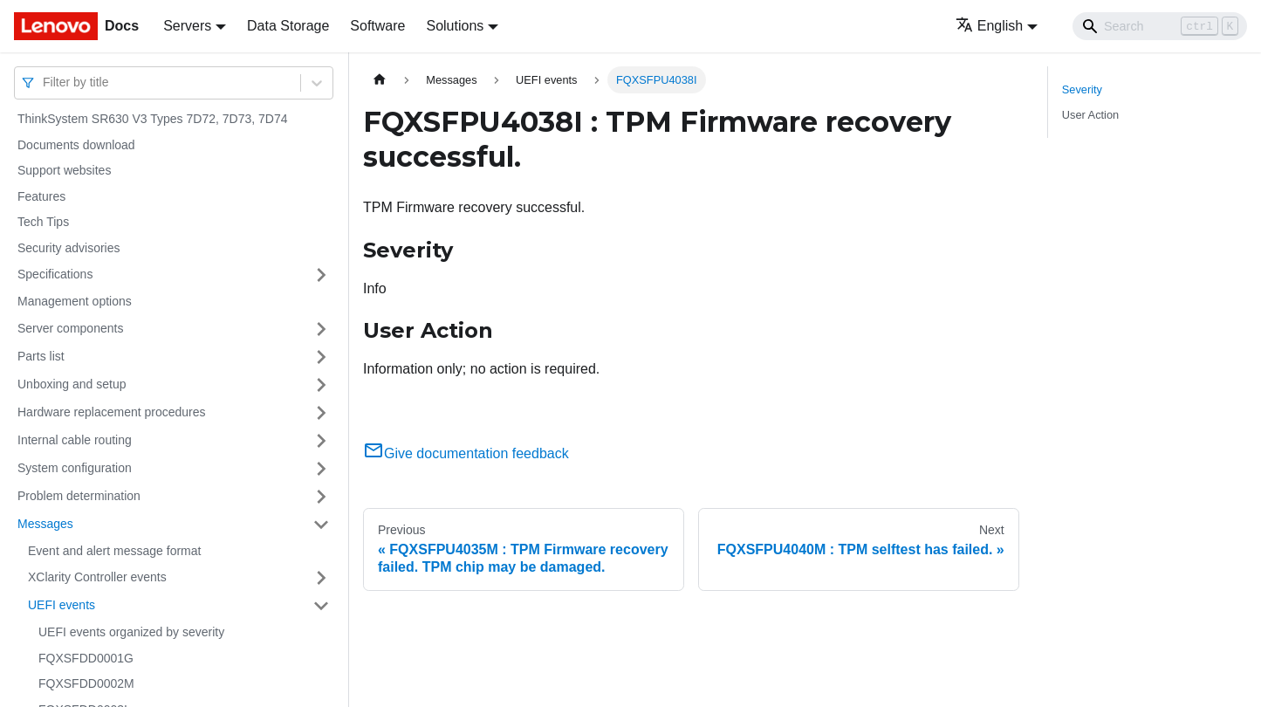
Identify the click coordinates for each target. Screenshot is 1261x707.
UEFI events (61, 605)
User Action (1090, 114)
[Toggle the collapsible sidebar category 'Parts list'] (321, 357)
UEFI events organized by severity (131, 632)
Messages (45, 524)
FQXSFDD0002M (86, 683)
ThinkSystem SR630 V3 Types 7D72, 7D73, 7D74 (152, 119)
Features (41, 196)
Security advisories (68, 248)
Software (377, 25)
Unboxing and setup (72, 384)
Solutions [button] (454, 25)
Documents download (76, 145)
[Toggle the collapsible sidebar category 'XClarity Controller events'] (321, 578)
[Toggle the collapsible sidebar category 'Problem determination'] (321, 497)
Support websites (64, 170)
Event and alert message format (114, 551)
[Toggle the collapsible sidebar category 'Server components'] (321, 329)
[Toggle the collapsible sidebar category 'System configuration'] (321, 469)
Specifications (55, 274)
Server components (70, 328)
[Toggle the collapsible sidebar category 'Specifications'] (321, 275)
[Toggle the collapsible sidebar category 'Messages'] (321, 525)
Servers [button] (187, 25)
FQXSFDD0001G (86, 658)
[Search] (1160, 26)
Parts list (41, 356)
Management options (74, 301)
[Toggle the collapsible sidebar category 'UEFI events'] (321, 606)
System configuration (74, 468)
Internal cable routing (74, 440)
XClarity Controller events (97, 577)
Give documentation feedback (466, 453)
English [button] (989, 25)
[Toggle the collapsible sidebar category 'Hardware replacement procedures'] (321, 413)
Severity (1082, 89)
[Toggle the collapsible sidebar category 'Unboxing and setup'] (321, 385)
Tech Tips (43, 222)
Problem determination (78, 496)
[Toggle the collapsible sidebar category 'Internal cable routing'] (321, 441)
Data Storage (288, 25)
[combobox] (44, 82)
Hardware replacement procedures (111, 412)
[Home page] (379, 79)
